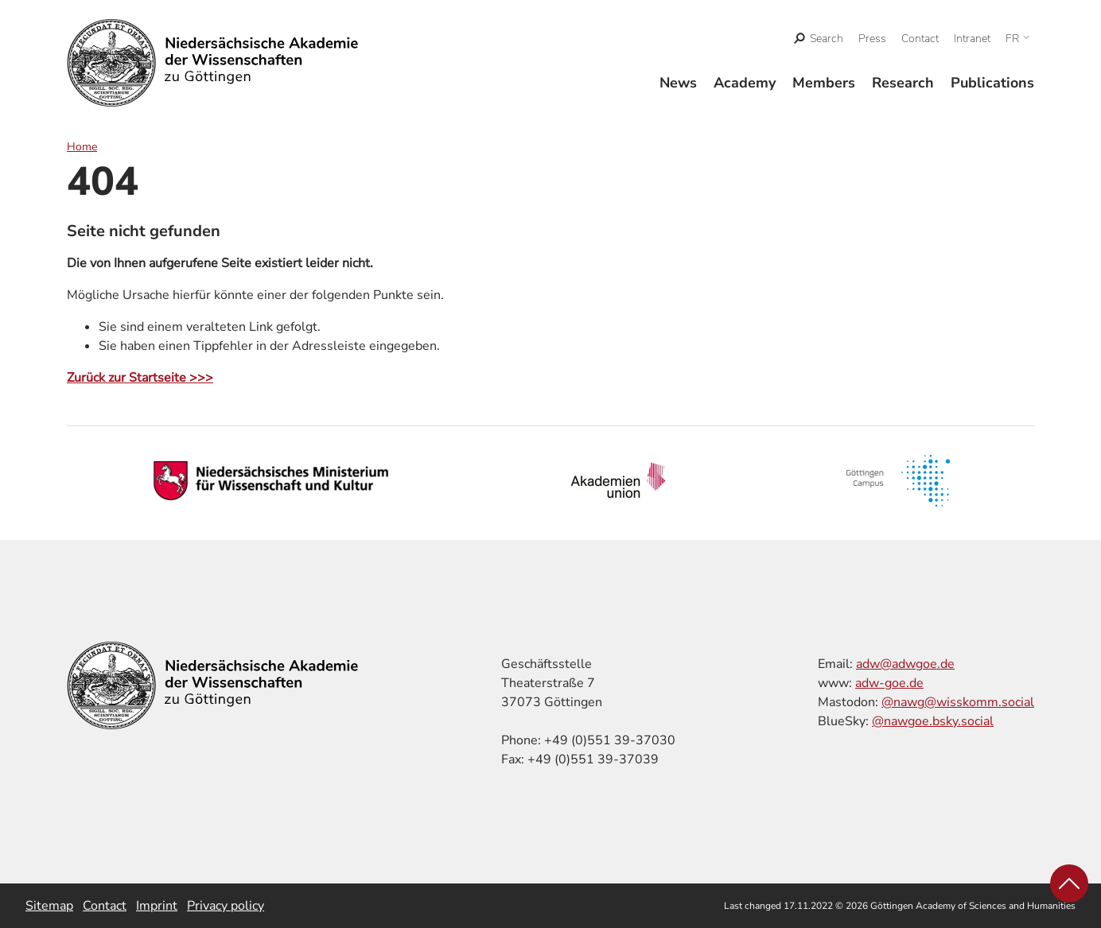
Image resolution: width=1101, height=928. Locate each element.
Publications (992, 82)
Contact (920, 38)
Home (82, 146)
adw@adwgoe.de (905, 664)
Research (903, 82)
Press (872, 38)
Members (823, 82)
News (678, 82)
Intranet (972, 38)
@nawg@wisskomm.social (957, 702)
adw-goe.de (889, 683)
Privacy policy (225, 905)
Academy (745, 82)
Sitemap (49, 905)
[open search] (819, 38)
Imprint (156, 905)
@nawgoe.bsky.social (933, 721)
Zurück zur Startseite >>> (140, 377)
